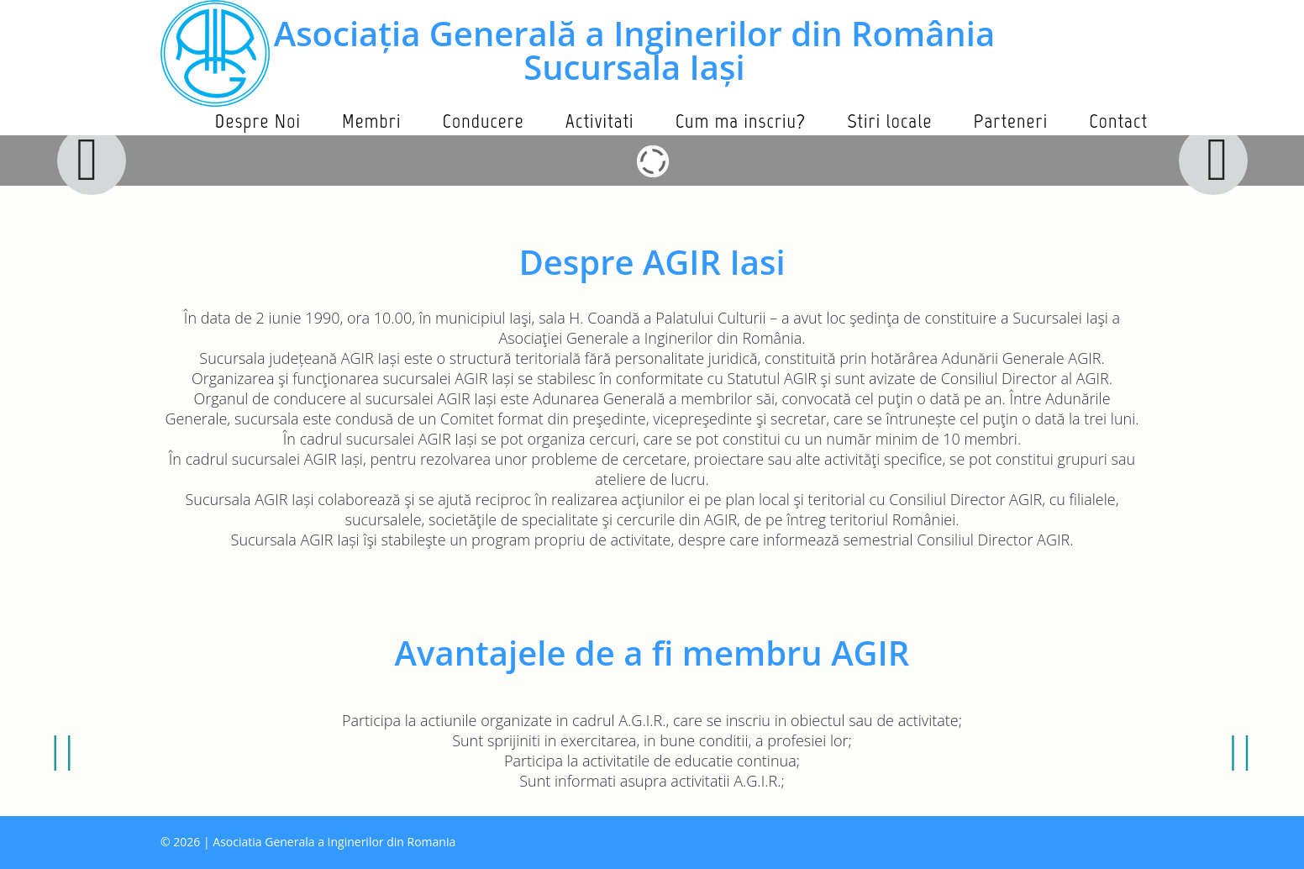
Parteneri (1010, 120)
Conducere (482, 120)
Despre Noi (258, 120)
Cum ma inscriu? (741, 120)
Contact (1118, 120)
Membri (371, 120)
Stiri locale (889, 120)
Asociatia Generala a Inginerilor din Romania (334, 842)
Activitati (599, 120)
